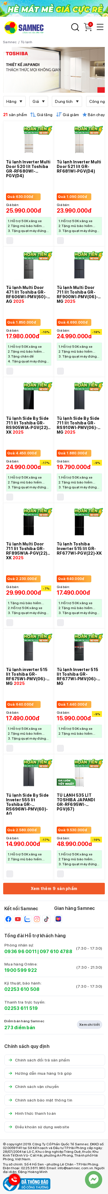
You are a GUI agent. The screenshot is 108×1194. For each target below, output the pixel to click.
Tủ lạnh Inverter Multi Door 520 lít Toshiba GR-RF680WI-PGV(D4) (28, 169)
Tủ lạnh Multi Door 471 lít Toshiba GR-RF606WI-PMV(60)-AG (26, 294)
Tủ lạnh (27, 42)
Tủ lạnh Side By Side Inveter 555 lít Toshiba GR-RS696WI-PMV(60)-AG (27, 804)
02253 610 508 (21, 989)
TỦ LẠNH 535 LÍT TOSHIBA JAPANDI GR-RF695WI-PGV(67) (76, 802)
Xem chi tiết (89, 1025)
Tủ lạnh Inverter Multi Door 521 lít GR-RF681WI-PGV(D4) (79, 166)
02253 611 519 (21, 1008)
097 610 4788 (56, 951)
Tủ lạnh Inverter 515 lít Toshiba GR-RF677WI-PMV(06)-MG (77, 676)
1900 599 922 (20, 970)
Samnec (10, 42)
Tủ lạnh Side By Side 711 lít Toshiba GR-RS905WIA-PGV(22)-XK (28, 425)
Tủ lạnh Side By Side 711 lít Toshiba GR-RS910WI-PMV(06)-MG (78, 425)
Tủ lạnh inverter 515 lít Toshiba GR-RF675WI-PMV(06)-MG (27, 676)
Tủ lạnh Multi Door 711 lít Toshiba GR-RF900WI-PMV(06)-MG (77, 294)
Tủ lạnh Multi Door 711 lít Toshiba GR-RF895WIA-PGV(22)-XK (27, 551)
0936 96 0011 (20, 951)
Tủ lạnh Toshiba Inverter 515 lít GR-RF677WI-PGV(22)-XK (79, 549)
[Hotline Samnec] (13, 1181)
